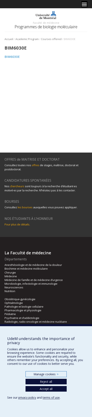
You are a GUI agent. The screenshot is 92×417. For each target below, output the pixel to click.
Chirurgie (10, 272)
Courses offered (51, 39)
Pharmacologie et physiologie (23, 310)
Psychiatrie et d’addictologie (22, 318)
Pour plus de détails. (17, 224)
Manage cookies (46, 374)
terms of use (51, 397)
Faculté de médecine (46, 22)
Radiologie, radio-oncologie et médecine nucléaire (36, 321)
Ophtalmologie (14, 303)
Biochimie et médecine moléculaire (26, 268)
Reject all (46, 382)
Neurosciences (14, 287)
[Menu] (84, 4)
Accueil (9, 39)
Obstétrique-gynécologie (20, 299)
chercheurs (17, 186)
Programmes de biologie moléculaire (46, 27)
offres (35, 165)
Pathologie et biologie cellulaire (24, 306)
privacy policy (27, 397)
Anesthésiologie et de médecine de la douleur (33, 265)
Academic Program (27, 39)
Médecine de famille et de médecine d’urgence (34, 280)
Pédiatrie (10, 314)
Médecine (11, 276)
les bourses (25, 207)
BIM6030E (12, 56)
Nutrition (10, 291)
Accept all (46, 389)
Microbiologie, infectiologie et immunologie (31, 284)
